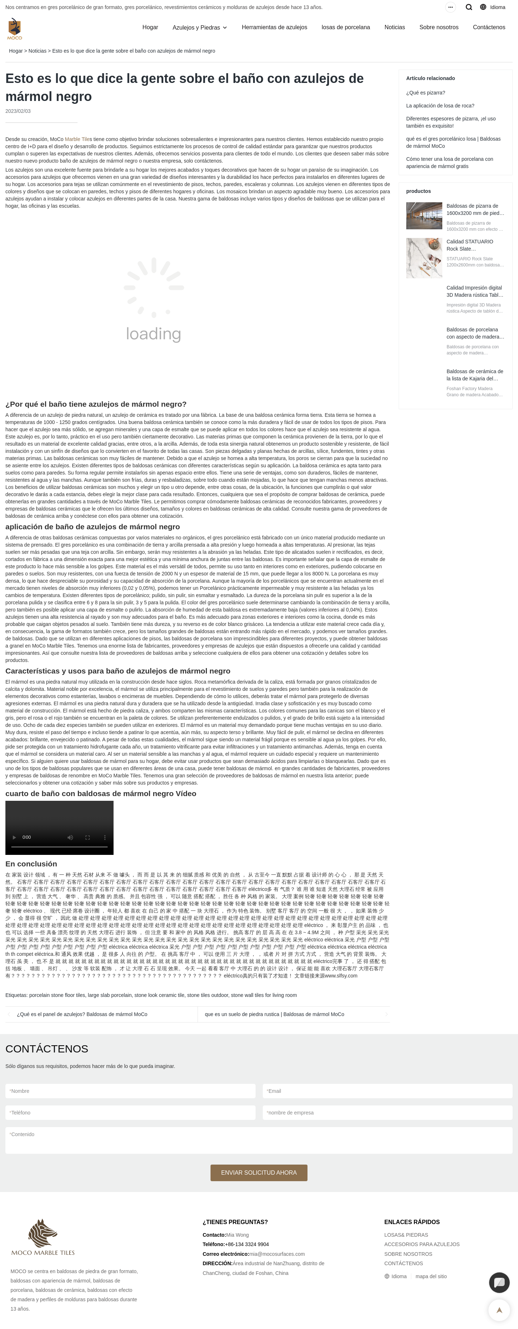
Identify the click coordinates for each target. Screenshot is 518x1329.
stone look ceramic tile (159, 995)
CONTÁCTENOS (403, 1263)
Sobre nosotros (439, 27)
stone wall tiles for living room (264, 995)
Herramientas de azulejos (274, 27)
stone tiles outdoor (207, 995)
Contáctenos (489, 27)
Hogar (150, 27)
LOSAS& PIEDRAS (406, 1235)
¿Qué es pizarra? (425, 93)
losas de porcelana (346, 27)
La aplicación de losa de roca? (440, 106)
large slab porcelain (110, 995)
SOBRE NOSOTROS (408, 1254)
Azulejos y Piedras (196, 28)
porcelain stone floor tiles (57, 995)
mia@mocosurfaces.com (277, 1254)
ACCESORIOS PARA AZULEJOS (422, 1244)
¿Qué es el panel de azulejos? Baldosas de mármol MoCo (82, 1014)
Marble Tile (77, 139)
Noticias (395, 27)
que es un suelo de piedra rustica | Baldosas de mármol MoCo (275, 1014)
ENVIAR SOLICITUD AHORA (259, 1173)
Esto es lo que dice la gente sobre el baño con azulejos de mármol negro (133, 51)
